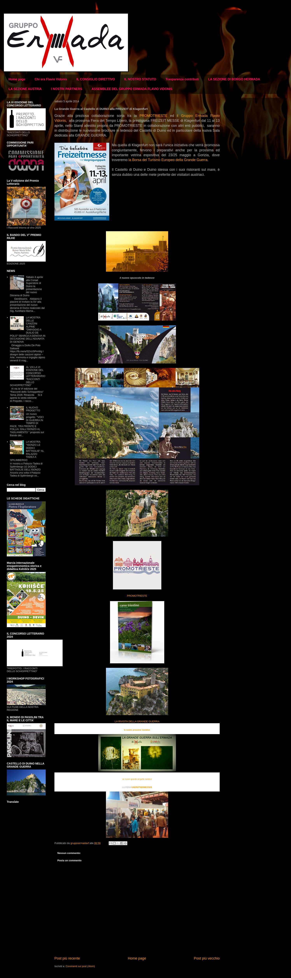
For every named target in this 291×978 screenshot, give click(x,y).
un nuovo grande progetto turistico (137, 779)
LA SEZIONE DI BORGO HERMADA (234, 79)
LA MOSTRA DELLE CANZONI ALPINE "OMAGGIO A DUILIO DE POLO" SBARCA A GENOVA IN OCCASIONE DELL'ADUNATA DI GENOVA (27, 329)
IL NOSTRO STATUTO (140, 79)
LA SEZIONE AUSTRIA (25, 89)
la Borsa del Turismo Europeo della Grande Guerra (167, 160)
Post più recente (67, 958)
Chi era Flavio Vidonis (51, 79)
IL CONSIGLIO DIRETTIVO (95, 79)
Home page (17, 79)
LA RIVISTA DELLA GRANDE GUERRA (137, 721)
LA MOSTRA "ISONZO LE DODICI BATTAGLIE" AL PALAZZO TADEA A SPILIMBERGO (27, 450)
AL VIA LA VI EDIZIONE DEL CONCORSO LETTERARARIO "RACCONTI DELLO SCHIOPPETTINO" (27, 376)
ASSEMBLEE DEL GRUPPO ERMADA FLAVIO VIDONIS (132, 89)
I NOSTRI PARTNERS (66, 89)
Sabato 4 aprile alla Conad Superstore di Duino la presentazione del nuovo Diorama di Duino (26, 286)
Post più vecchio (207, 958)
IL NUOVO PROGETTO (33, 409)
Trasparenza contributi (182, 79)
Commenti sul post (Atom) (80, 966)
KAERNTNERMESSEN (142, 787)
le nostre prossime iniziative (137, 730)
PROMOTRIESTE (153, 116)
